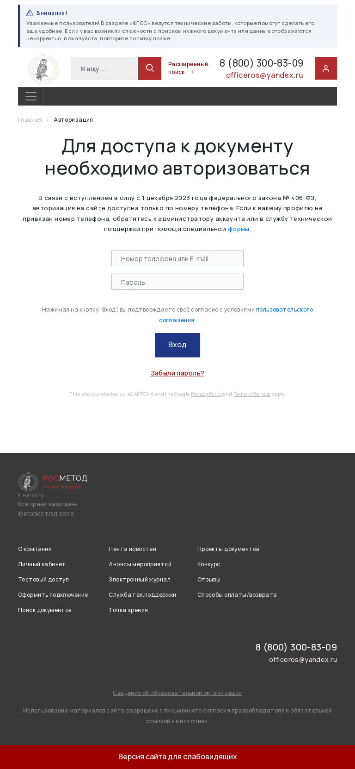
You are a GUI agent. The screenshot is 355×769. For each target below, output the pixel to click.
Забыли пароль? (178, 373)
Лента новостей (132, 549)
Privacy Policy (207, 394)
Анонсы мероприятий (140, 564)
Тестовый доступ (43, 579)
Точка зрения (128, 610)
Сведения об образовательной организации (177, 693)
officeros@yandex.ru (264, 76)
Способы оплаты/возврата (237, 595)
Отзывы (209, 579)
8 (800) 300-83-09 (252, 63)
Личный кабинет (42, 564)
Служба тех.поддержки (142, 595)
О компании (35, 549)
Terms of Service (252, 394)
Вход (177, 344)
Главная (30, 120)
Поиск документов (45, 610)
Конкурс (208, 564)
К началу (30, 495)
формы (239, 229)
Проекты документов (228, 549)
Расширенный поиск (169, 68)
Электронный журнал (140, 579)
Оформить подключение (53, 595)
